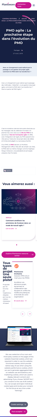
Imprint (18, 396)
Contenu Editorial (9, 18)
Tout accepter (17, 411)
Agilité (24, 18)
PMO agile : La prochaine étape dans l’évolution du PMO (18, 21)
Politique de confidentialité (18, 393)
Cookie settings (17, 404)
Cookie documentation (18, 398)
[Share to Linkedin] (22, 50)
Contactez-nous (21, 5)
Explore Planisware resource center (17, 255)
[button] (17, 244)
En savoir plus (19, 301)
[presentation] (22, 314)
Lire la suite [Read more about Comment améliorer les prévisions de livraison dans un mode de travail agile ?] (10, 228)
